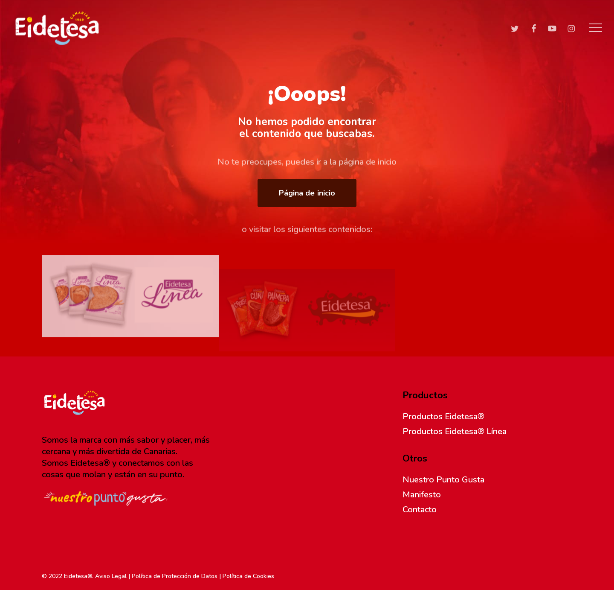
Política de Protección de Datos (174, 576)
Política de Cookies (248, 576)
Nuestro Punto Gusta (443, 479)
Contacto (420, 509)
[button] (595, 27)
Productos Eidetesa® (443, 416)
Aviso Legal (111, 576)
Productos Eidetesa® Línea (455, 431)
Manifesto (422, 494)
